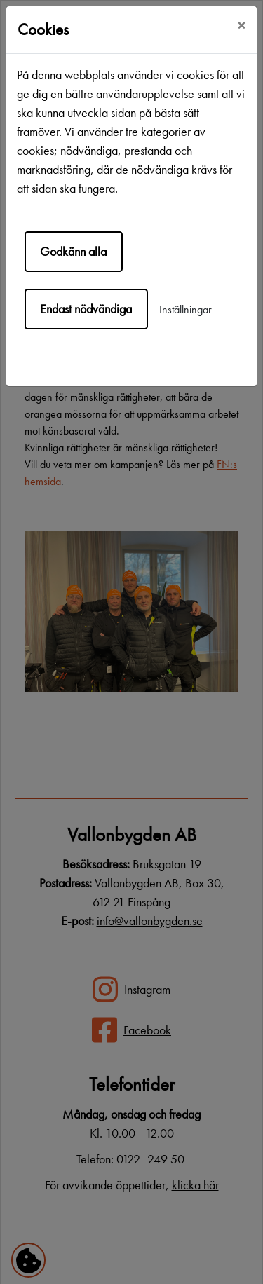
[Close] (241, 26)
